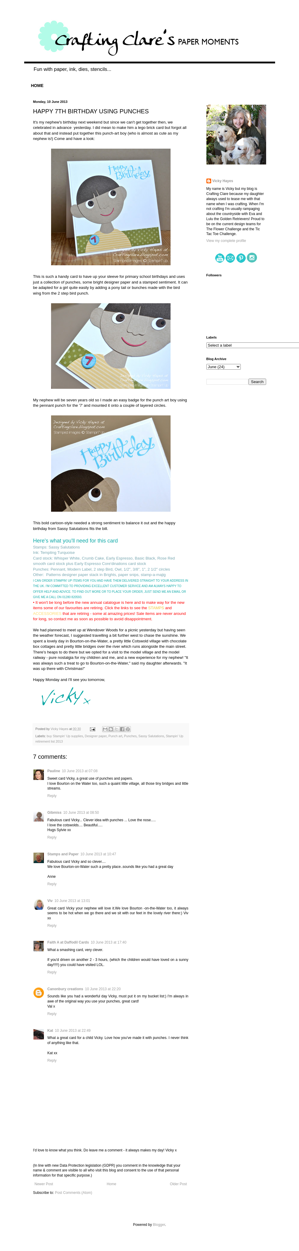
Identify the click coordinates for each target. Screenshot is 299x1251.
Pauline (53, 771)
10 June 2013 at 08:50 (81, 812)
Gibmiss (54, 812)
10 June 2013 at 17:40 (108, 942)
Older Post (178, 1184)
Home (111, 1184)
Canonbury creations (65, 989)
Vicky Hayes (222, 181)
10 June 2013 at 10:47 (98, 854)
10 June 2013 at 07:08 (79, 771)
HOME (37, 85)
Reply (52, 796)
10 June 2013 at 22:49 (73, 1030)
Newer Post (44, 1184)
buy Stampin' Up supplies (65, 736)
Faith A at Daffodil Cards (68, 942)
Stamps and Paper (63, 854)
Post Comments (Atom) (73, 1193)
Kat (50, 1030)
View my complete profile (226, 241)
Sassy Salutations (151, 736)
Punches (130, 736)
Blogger (159, 1225)
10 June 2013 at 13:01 (72, 901)
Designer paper (96, 736)
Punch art (115, 736)
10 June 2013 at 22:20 (103, 989)
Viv (50, 901)
